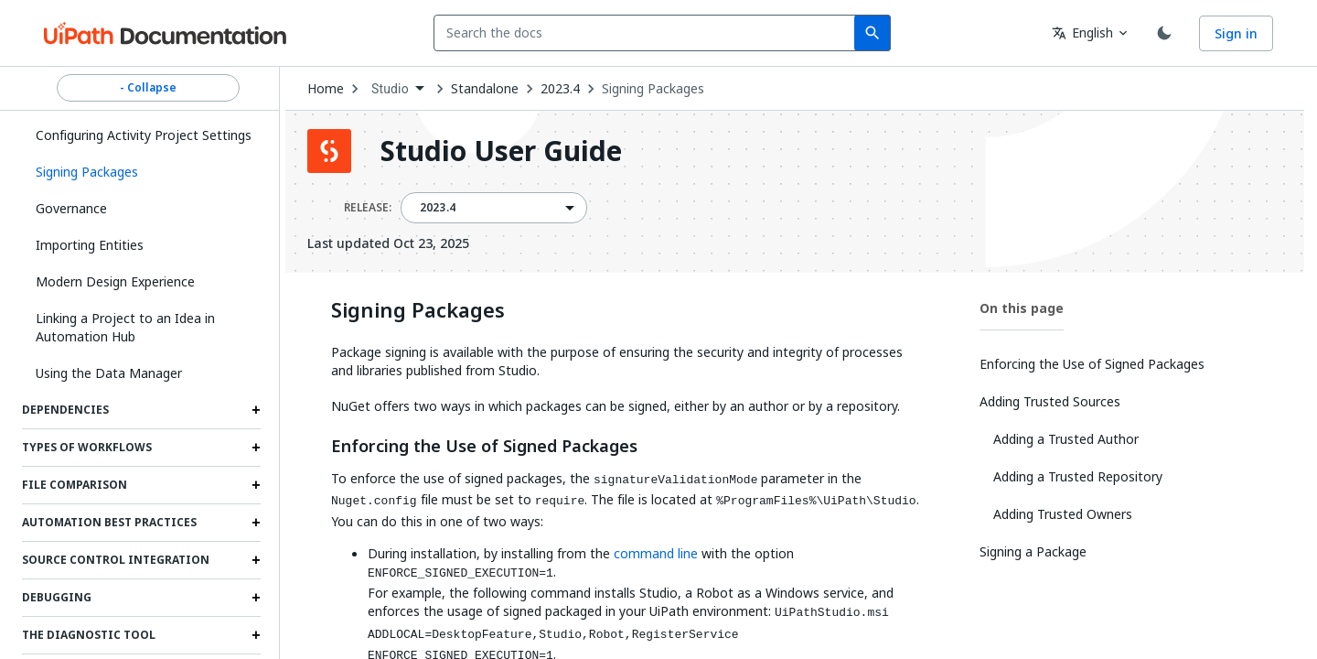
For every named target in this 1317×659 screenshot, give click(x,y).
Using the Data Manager (109, 373)
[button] (141, 172)
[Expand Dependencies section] (256, 410)
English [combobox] (1082, 32)
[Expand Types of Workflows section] (256, 447)
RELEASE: (367, 208)
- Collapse (148, 88)
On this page (1022, 308)
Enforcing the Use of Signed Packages (484, 447)
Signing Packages (653, 88)
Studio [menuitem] (390, 88)
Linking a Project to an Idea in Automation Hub (125, 327)
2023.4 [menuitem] (437, 208)
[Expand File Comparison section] (256, 485)
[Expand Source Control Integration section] (256, 560)
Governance (71, 208)
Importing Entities (90, 244)
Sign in (1236, 33)
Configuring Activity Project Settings (144, 135)
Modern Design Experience (115, 281)
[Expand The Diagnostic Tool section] (256, 635)
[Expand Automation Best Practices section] (256, 522)
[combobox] (648, 32)
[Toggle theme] (1164, 33)
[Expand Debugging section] (256, 597)
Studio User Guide (501, 151)
